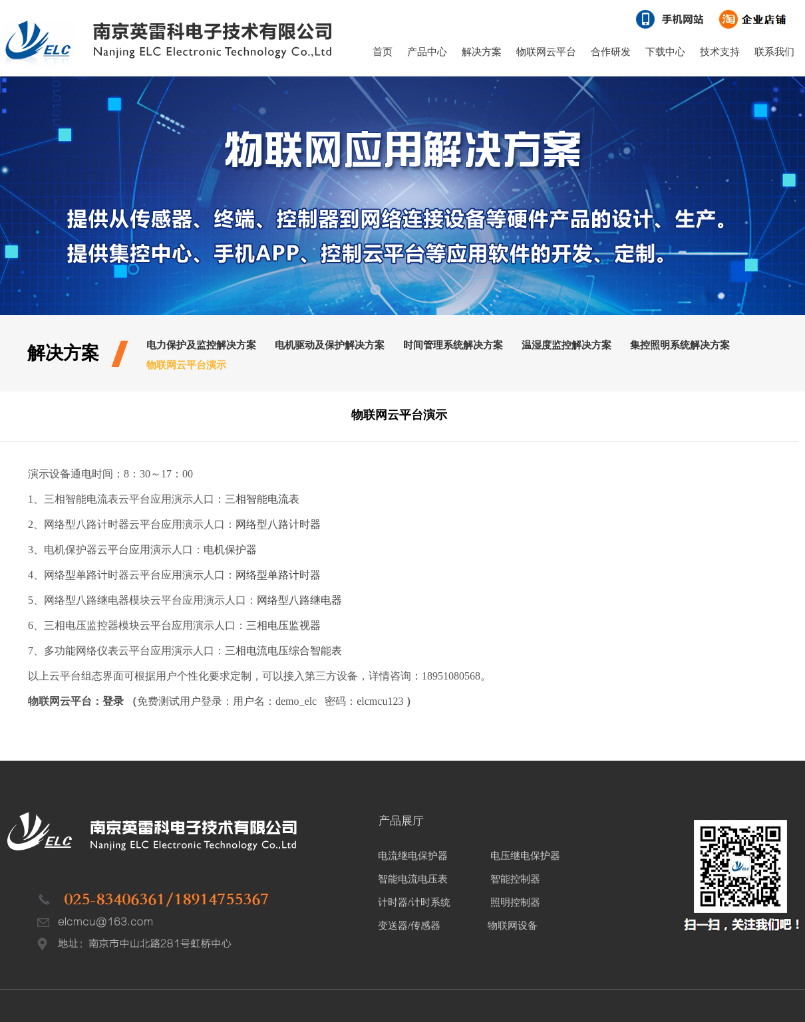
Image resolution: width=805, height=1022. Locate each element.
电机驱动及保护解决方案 (330, 345)
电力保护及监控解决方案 (201, 345)
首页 (383, 52)
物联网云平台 (546, 52)
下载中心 (665, 52)
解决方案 (482, 52)
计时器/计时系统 (414, 902)
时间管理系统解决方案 (453, 345)
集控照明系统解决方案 (680, 345)
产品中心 (427, 52)
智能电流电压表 (413, 879)
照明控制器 (515, 902)
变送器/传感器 (409, 925)
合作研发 (611, 52)
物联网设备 (512, 925)
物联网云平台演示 (186, 365)
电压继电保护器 (525, 855)
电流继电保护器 (413, 855)
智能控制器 (515, 879)
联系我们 (774, 52)
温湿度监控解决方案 (566, 345)
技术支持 (720, 52)
